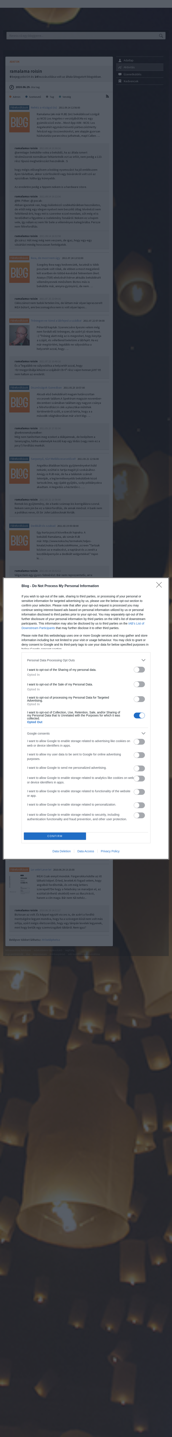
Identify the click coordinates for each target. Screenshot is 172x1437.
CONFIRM (55, 836)
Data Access (85, 851)
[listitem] (86, 660)
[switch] (139, 670)
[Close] (160, 586)
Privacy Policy (110, 851)
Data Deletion (61, 851)
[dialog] (86, 718)
